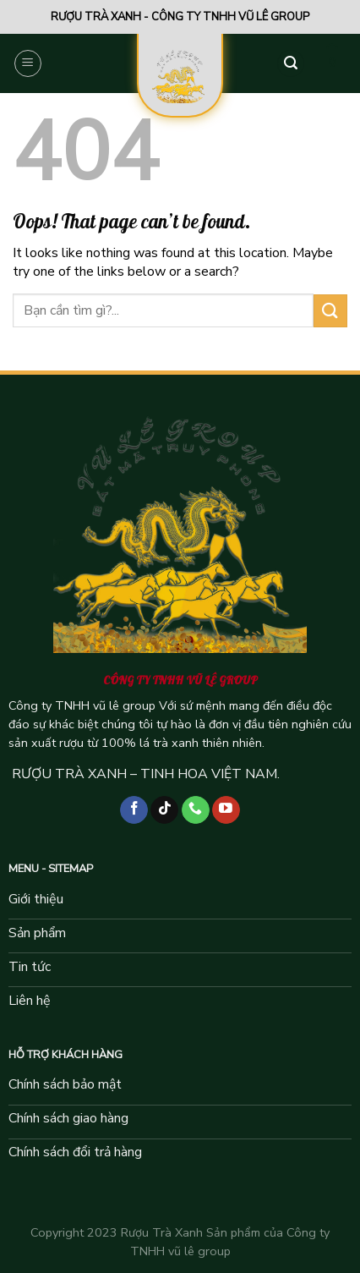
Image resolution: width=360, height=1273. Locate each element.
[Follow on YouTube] (226, 810)
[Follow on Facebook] (134, 810)
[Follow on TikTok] (164, 810)
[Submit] (330, 310)
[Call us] (196, 810)
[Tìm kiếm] (290, 64)
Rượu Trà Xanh (162, 1232)
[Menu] (27, 63)
